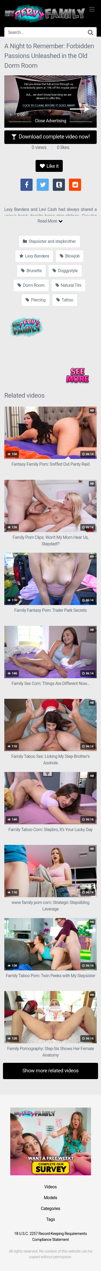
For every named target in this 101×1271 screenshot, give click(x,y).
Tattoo (64, 300)
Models (50, 1197)
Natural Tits (68, 285)
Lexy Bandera (34, 256)
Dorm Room (31, 285)
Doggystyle (65, 270)
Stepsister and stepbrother (49, 241)
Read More (49, 221)
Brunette (31, 270)
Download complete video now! (50, 136)
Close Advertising (50, 120)
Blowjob (69, 256)
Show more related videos (50, 1070)
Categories (50, 1208)
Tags (50, 1219)
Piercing (36, 300)
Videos (50, 1186)
